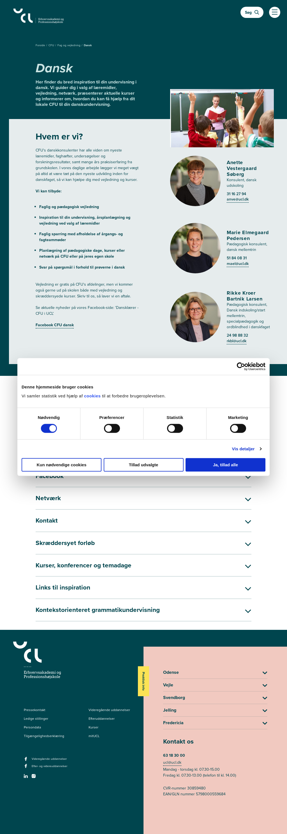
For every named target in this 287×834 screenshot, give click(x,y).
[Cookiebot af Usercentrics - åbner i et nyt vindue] (240, 366)
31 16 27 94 (236, 142)
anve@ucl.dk (238, 147)
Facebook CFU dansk (55, 325)
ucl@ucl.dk (172, 744)
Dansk (88, 45)
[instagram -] (34, 759)
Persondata (32, 708)
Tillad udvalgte (143, 464)
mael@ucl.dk (238, 211)
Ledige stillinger (36, 699)
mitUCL (94, 717)
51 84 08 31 (237, 206)
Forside (41, 45)
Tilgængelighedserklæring (44, 717)
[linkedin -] (26, 759)
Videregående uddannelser (109, 691)
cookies (93, 395)
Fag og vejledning (69, 45)
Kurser (93, 708)
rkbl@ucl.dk (236, 288)
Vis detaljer (243, 448)
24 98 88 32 (237, 283)
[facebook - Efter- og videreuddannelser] (26, 749)
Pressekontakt (34, 691)
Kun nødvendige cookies (62, 464)
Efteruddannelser (102, 699)
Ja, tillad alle (225, 464)
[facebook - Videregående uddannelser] (26, 742)
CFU (51, 45)
